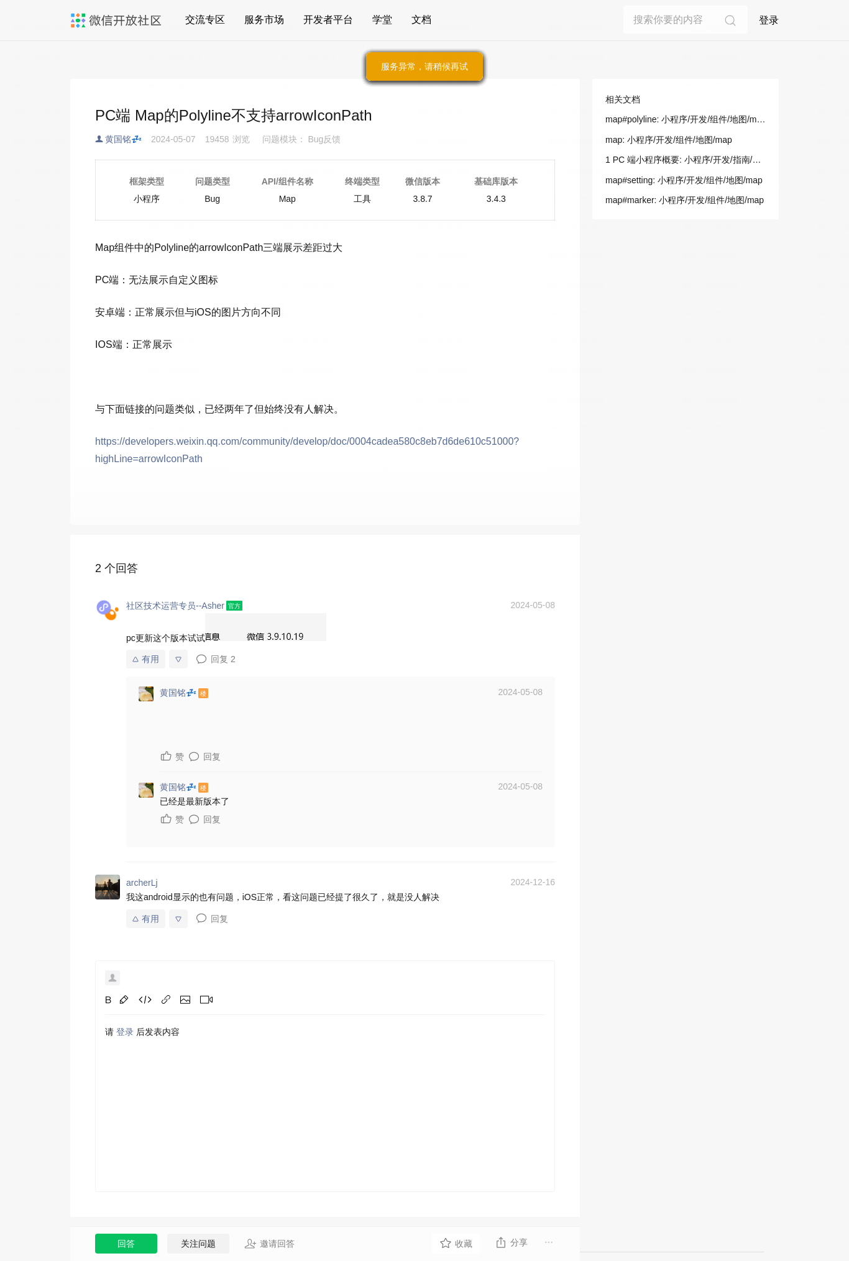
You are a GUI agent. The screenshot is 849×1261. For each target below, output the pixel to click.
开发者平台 (328, 19)
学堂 (382, 19)
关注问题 (198, 1244)
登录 (769, 20)
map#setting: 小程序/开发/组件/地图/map (684, 180)
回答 (126, 1244)
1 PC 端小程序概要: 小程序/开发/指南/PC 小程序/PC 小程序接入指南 (685, 160)
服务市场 (264, 19)
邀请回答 (269, 1244)
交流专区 (205, 19)
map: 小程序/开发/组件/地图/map (668, 140)
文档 (421, 19)
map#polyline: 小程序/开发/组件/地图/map (685, 119)
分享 (511, 1242)
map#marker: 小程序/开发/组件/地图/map (684, 200)
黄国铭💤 (123, 139)
